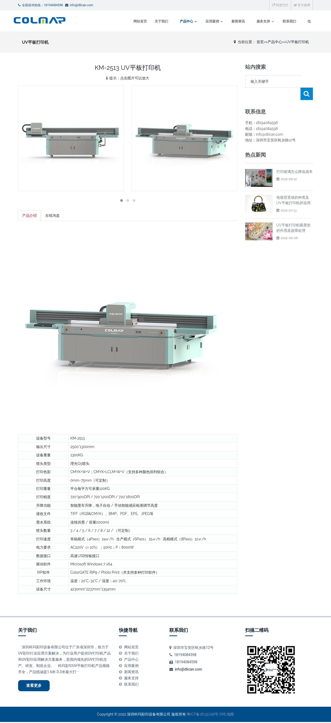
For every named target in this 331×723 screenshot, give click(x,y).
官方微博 (302, 5)
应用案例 (207, 21)
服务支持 (258, 21)
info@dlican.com (188, 669)
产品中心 (180, 21)
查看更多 (35, 686)
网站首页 (134, 21)
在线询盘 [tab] (53, 215)
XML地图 (226, 715)
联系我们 (285, 21)
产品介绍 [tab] (29, 215)
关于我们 (155, 21)
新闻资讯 (233, 21)
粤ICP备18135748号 (202, 715)
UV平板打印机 (297, 42)
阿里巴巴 (280, 5)
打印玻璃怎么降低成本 (294, 159)
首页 (260, 42)
